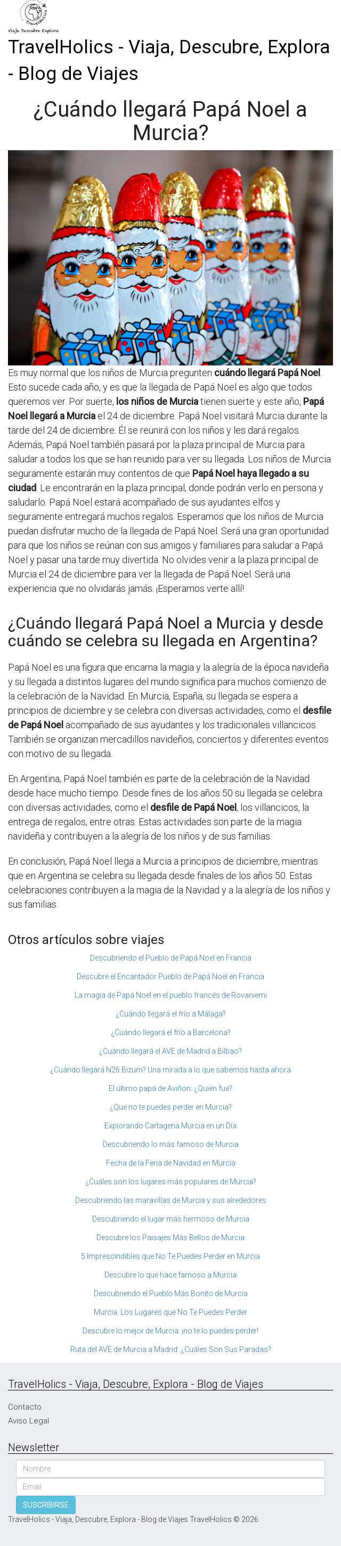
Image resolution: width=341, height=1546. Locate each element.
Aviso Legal (28, 1421)
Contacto (25, 1407)
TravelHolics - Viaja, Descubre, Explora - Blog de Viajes (169, 60)
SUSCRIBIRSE (46, 1505)
